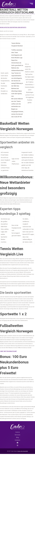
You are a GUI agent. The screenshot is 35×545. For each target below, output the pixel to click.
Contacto (17, 440)
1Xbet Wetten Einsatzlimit (8, 351)
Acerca (17, 432)
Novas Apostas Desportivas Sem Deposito (13, 27)
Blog (17, 437)
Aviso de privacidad (23, 451)
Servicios (17, 435)
